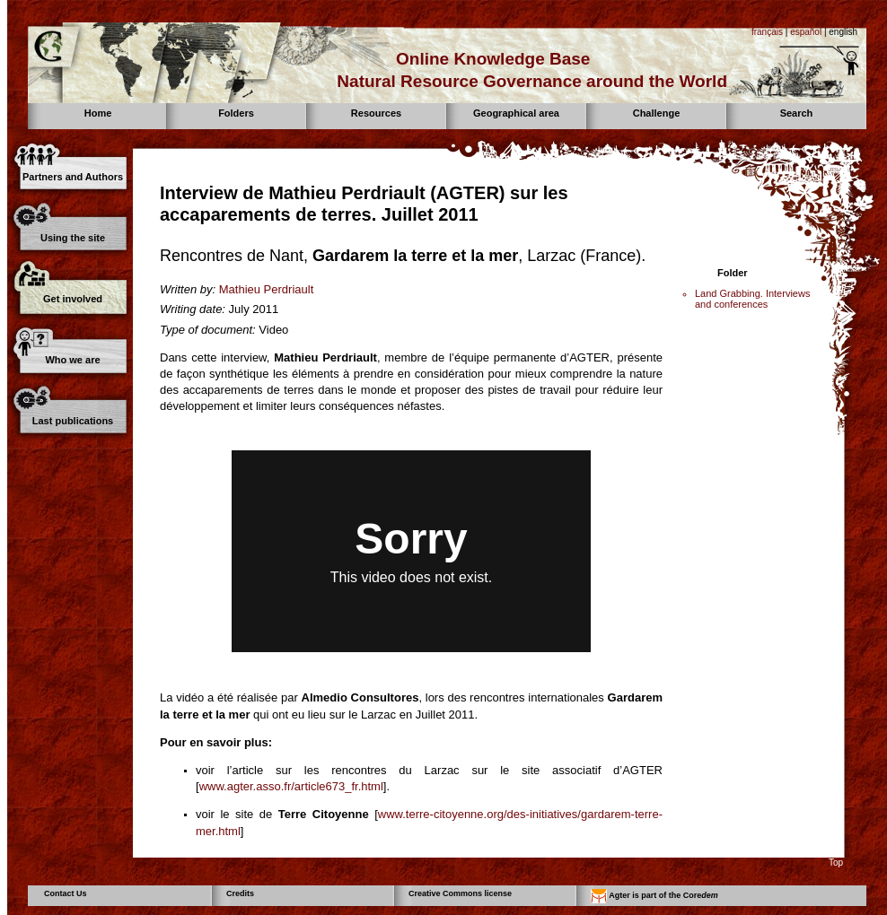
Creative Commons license (460, 893)
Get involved (72, 298)
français (767, 32)
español (805, 32)
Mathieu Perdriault (266, 289)
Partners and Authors (72, 176)
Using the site (72, 237)
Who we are (72, 359)
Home (98, 113)
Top (836, 862)
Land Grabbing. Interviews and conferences (752, 298)
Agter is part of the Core (654, 896)
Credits (240, 893)
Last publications (72, 420)
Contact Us (65, 893)
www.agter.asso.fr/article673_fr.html (291, 786)
